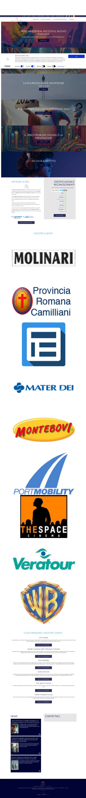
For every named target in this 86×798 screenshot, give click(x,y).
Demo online (36, 19)
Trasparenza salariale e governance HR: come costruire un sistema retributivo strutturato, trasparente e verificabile (24, 739)
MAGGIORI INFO (59, 215)
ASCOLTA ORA (43, 40)
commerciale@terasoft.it (49, 786)
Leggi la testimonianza (43, 656)
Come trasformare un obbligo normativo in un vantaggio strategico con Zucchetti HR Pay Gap (25, 721)
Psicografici (47, 794)
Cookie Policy (43, 790)
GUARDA (43, 89)
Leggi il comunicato (43, 63)
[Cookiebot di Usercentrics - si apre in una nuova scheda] (7, 13)
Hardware (71, 19)
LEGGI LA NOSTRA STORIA (26, 222)
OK (76, 3)
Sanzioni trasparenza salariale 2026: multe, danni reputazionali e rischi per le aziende (24, 758)
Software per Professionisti (59, 19)
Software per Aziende (46, 19)
